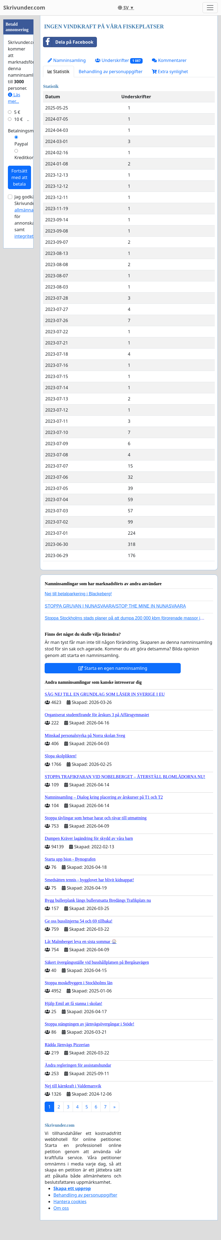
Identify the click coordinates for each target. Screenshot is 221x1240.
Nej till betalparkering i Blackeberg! (78, 593)
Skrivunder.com (24, 7)
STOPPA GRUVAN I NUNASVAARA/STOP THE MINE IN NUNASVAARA (115, 606)
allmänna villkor (30, 210)
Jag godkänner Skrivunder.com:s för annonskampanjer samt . (33, 216)
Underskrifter (119, 60)
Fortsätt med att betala (19, 177)
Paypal (21, 144)
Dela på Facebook (68, 42)
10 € (18, 119)
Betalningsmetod (25, 131)
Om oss (61, 1208)
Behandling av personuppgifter (111, 72)
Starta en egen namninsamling (113, 668)
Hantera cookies (69, 1202)
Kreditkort (24, 157)
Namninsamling (67, 60)
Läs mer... (14, 98)
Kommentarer (169, 60)
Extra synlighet (170, 72)
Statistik (58, 72)
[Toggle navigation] (210, 7)
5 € (17, 112)
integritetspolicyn (32, 236)
